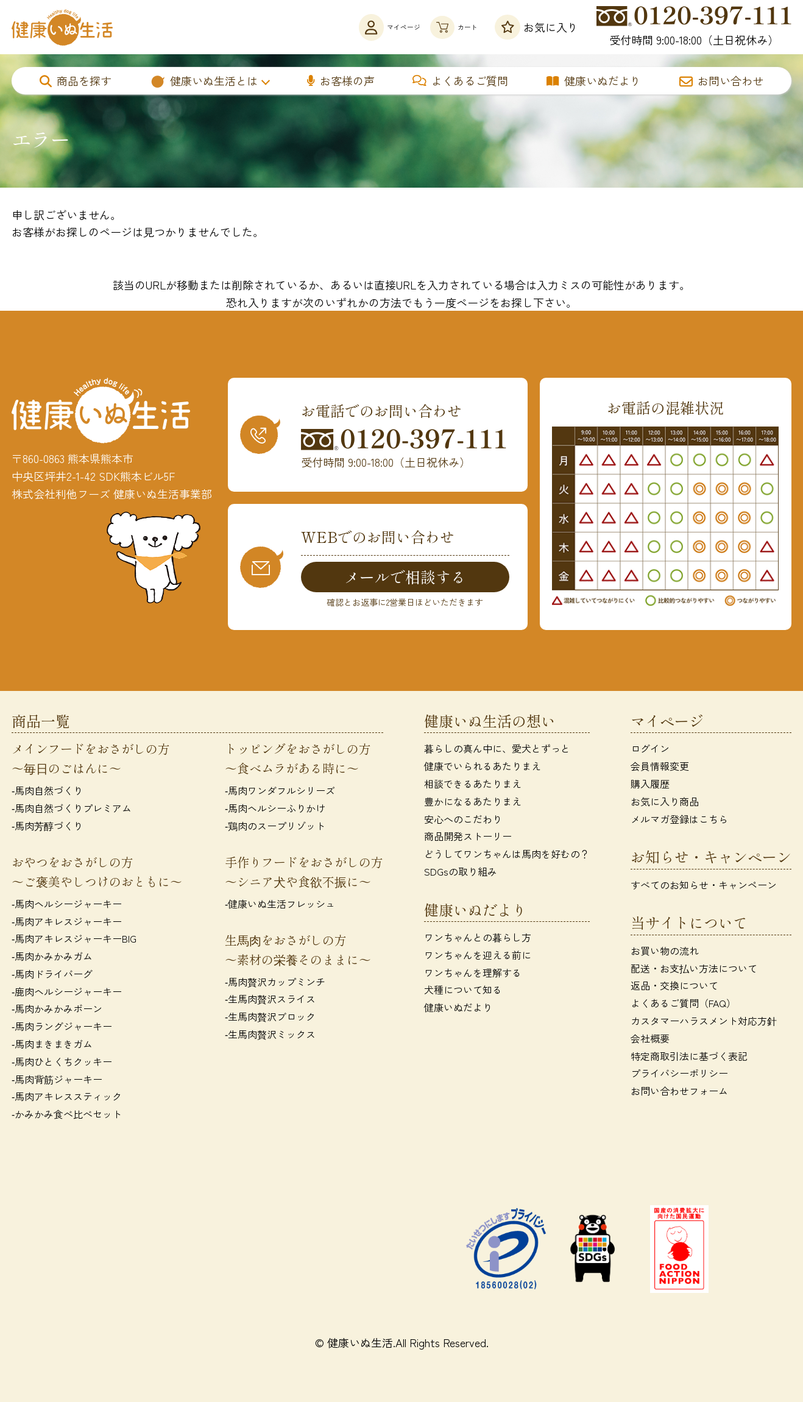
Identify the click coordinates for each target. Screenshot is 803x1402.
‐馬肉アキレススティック (67, 1098)
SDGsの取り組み (460, 873)
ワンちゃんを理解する (473, 974)
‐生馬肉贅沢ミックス (270, 1035)
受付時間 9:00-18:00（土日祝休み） (693, 27)
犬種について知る (463, 992)
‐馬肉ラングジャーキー (62, 1028)
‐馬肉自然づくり (47, 792)
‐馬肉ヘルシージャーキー (67, 905)
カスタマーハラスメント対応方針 (704, 1022)
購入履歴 (650, 785)
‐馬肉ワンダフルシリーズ (280, 792)
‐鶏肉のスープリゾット (275, 827)
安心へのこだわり (463, 820)
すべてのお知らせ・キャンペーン (704, 886)
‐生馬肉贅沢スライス (270, 1001)
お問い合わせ (721, 80)
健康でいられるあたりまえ (482, 767)
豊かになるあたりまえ (473, 803)
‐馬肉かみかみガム (52, 958)
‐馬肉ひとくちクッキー (62, 1063)
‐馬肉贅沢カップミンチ (275, 983)
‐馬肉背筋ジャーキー (57, 1081)
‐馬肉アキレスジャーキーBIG (74, 940)
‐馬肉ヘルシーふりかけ (275, 809)
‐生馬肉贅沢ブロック (270, 1018)
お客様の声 (341, 80)
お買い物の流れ (665, 952)
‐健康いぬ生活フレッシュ (280, 905)
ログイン (650, 750)
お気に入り (536, 27)
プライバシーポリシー (679, 1075)
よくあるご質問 (460, 80)
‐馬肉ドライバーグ (52, 975)
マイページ (342, 27)
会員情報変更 (660, 767)
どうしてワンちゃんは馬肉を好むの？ (507, 855)
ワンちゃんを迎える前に (477, 956)
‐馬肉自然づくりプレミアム (72, 809)
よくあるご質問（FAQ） (683, 1005)
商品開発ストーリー (468, 838)
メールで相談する (405, 577)
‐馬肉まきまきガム (52, 1045)
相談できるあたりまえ (473, 785)
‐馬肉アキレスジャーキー (67, 923)
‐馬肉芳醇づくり (47, 827)
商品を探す (75, 80)
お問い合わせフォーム (679, 1093)
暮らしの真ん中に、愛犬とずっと (497, 750)
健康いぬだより (594, 80)
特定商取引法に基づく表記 (689, 1057)
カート (439, 27)
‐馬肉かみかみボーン (57, 1011)
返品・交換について (674, 987)
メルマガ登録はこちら (679, 820)
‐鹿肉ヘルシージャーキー (67, 993)
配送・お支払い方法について (694, 970)
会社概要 (650, 1040)
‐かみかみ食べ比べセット (67, 1116)
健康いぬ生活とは (204, 80)
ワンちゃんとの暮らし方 (477, 939)
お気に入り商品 (665, 803)
